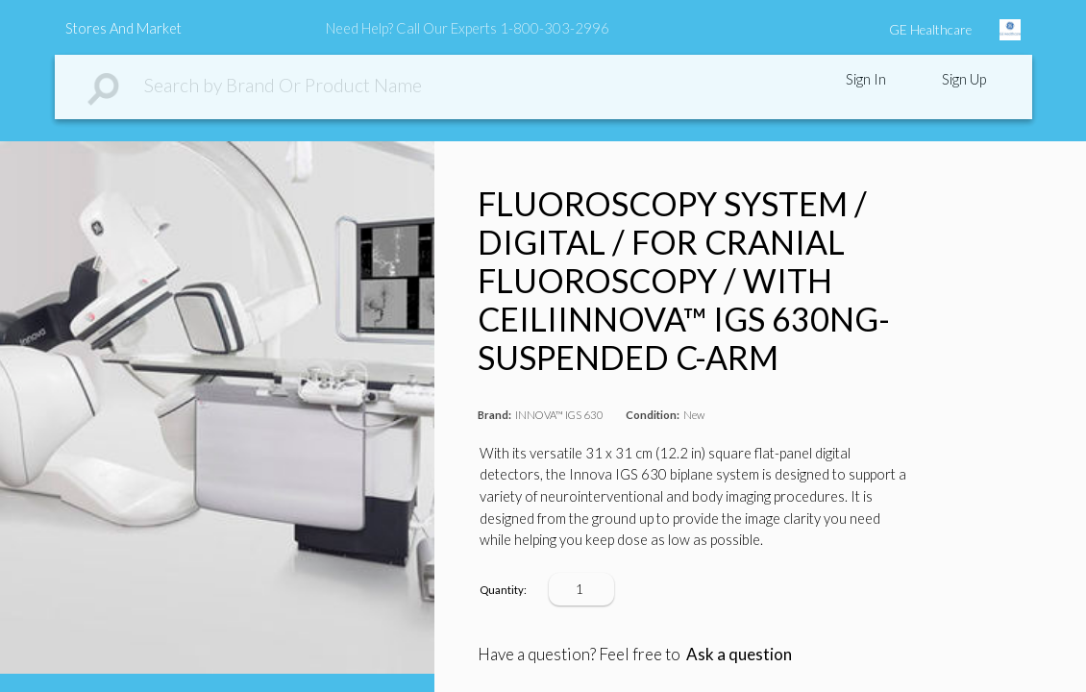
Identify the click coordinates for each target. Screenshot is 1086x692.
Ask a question (739, 654)
